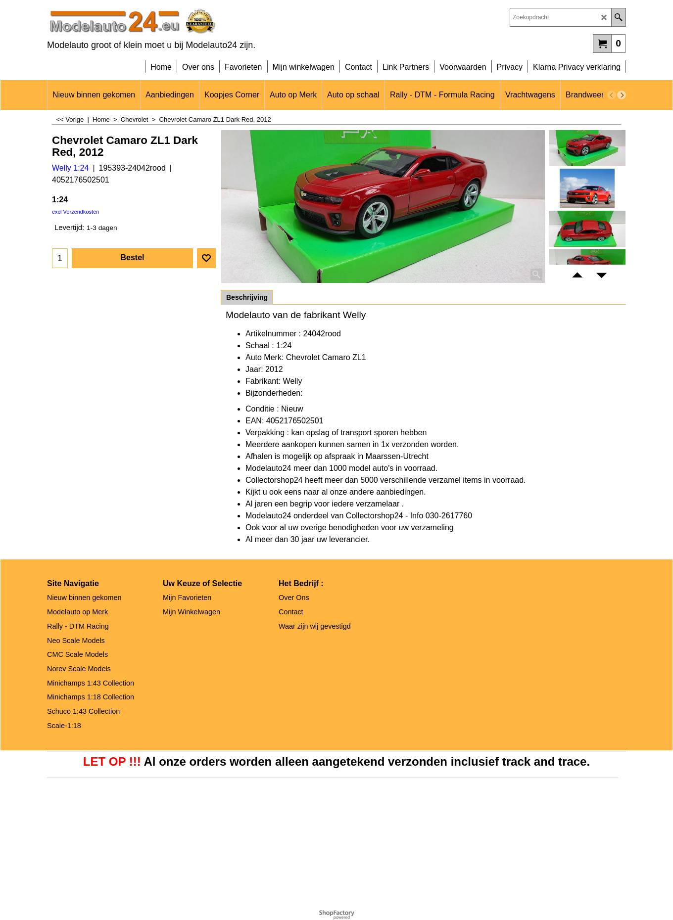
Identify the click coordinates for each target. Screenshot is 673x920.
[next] (621, 95)
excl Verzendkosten (75, 212)
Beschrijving (247, 297)
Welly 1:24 (70, 168)
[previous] (611, 95)
